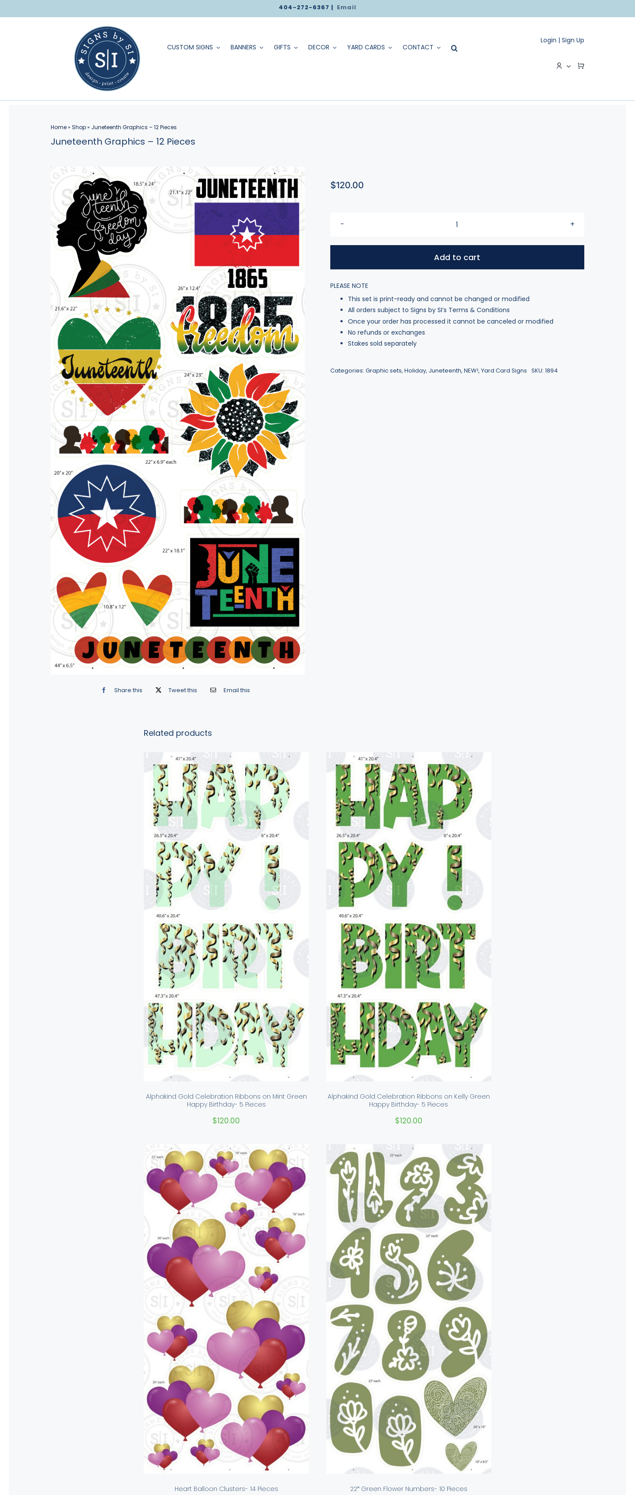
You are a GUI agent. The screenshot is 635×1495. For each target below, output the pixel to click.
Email (346, 7)
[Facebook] (119, 690)
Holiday (415, 370)
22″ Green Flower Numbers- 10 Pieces (408, 1488)
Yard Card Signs (504, 370)
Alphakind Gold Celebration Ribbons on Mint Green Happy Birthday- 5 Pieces (226, 1100)
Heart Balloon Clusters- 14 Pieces (226, 1488)
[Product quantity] (457, 225)
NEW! (471, 370)
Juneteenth (445, 370)
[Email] (228, 690)
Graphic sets (384, 370)
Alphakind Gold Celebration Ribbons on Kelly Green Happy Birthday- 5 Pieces (409, 1100)
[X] (174, 690)
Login (549, 40)
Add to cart (457, 257)
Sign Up (573, 40)
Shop (79, 127)
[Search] (452, 48)
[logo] (107, 29)
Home (59, 127)
